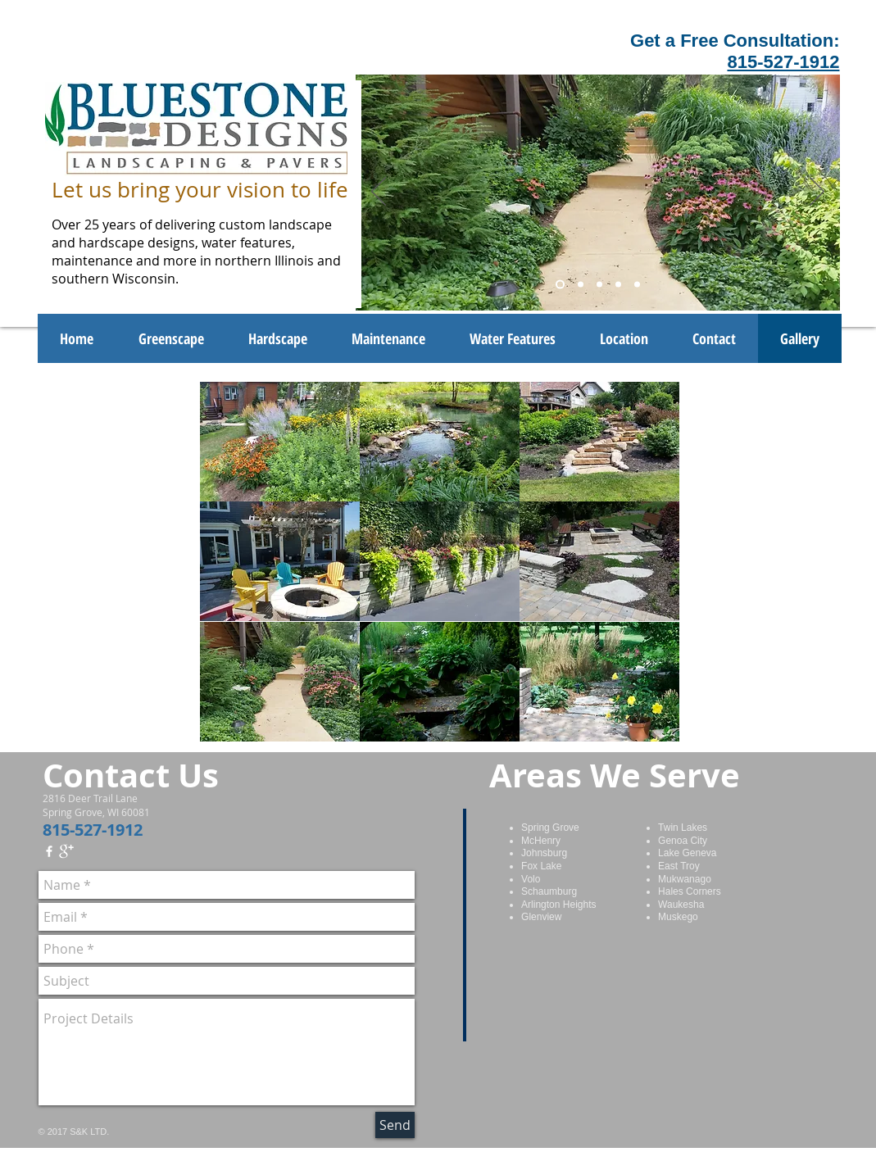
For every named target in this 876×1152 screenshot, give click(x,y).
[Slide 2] (580, 285)
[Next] (817, 192)
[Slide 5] (637, 285)
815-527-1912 (783, 62)
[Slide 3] (599, 285)
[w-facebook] (49, 851)
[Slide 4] (618, 285)
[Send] (395, 1125)
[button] (280, 441)
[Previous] (378, 192)
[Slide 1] (560, 284)
